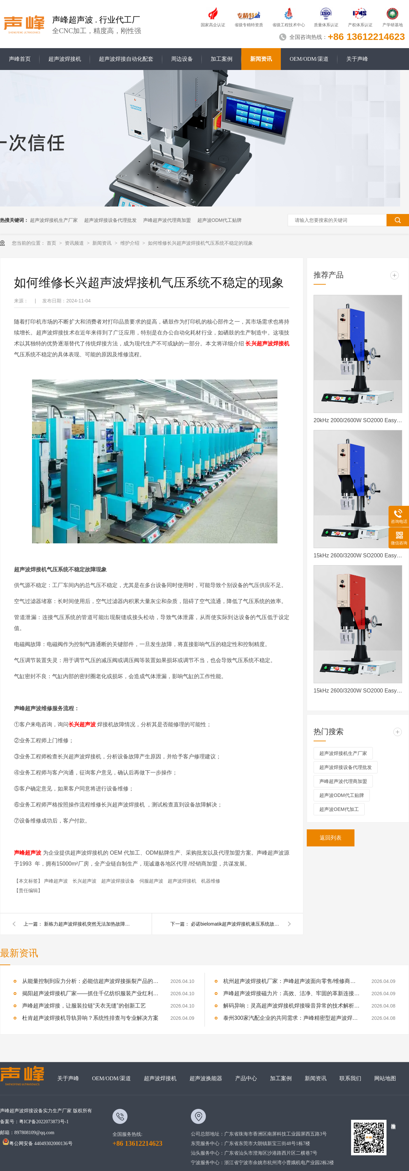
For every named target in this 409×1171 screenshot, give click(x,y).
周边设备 (182, 59)
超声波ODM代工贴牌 (219, 220)
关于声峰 (357, 59)
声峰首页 (20, 59)
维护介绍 (130, 243)
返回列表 (331, 838)
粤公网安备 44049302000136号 (37, 1143)
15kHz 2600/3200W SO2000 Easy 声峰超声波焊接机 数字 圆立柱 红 (358, 691)
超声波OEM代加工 (339, 809)
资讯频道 (75, 243)
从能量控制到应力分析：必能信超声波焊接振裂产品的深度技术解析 (90, 981)
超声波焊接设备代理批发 (110, 220)
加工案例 (221, 59)
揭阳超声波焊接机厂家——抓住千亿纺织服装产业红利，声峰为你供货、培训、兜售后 (90, 993)
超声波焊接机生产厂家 (54, 220)
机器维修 (210, 881)
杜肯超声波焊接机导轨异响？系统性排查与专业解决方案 (90, 1018)
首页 (52, 243)
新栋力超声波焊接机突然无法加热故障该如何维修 (88, 924)
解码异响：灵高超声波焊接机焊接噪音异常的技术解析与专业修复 (291, 1006)
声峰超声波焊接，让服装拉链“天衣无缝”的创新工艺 (84, 1006)
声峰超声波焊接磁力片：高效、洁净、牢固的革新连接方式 (291, 993)
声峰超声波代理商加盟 (167, 220)
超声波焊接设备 (118, 881)
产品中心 (246, 1078)
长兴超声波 (85, 881)
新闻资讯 (261, 59)
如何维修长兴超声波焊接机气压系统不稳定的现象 (200, 243)
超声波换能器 (206, 1078)
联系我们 (350, 1078)
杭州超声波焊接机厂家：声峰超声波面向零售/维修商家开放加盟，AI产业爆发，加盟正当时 (291, 981)
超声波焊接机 (64, 59)
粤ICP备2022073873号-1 (44, 1121)
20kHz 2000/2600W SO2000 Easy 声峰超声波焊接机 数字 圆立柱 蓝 (358, 420)
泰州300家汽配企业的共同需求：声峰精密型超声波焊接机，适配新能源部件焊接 (291, 1018)
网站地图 (385, 1078)
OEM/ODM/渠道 (309, 59)
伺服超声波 (152, 881)
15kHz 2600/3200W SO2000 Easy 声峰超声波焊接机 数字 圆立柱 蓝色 (358, 555)
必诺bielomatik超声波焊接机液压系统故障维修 (235, 924)
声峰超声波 (56, 881)
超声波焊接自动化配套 (126, 59)
